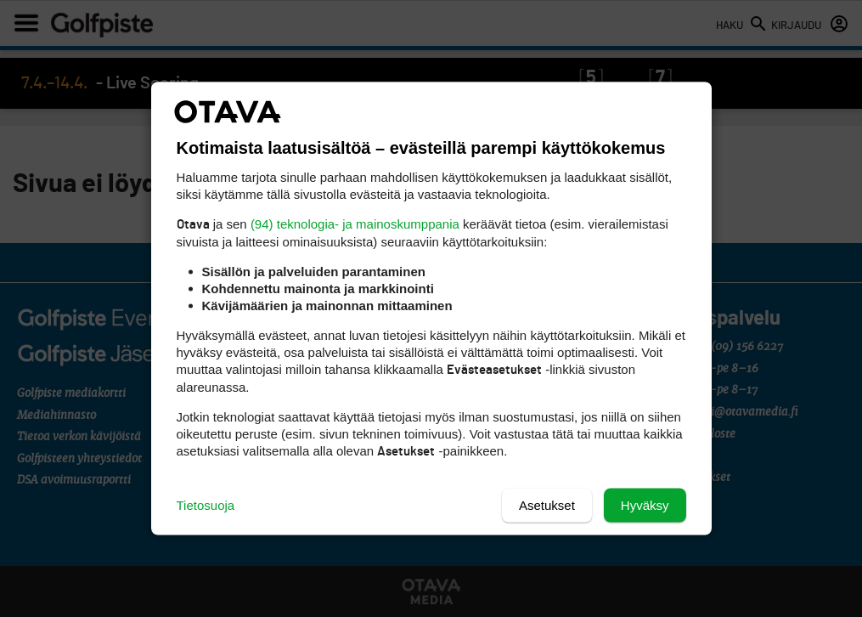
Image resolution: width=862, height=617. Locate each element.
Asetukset (547, 505)
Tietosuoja (206, 505)
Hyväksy (645, 505)
